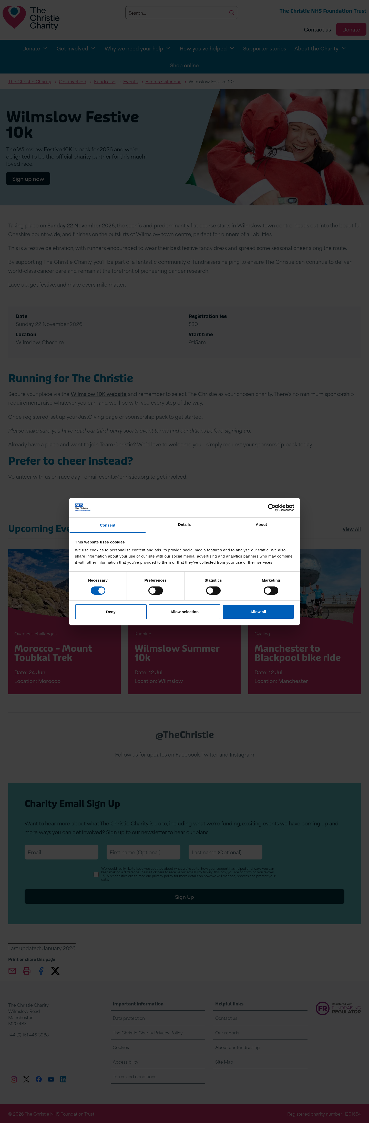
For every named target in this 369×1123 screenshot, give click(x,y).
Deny (111, 612)
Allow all (258, 612)
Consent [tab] (108, 525)
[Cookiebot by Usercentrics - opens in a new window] (271, 507)
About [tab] (261, 524)
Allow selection (184, 612)
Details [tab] (184, 524)
